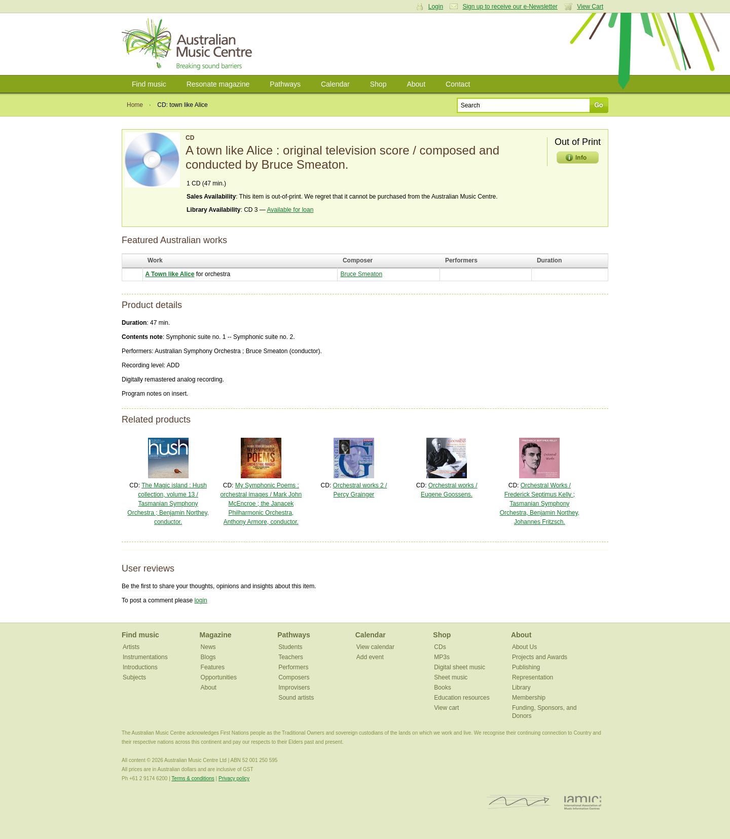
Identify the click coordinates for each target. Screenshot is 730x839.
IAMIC (582, 802)
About (416, 84)
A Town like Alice (170, 274)
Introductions (140, 667)
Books (442, 687)
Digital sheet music (459, 667)
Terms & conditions (192, 778)
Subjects (134, 677)
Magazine (216, 635)
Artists (131, 647)
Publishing (526, 667)
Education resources (461, 697)
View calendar (375, 647)
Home (135, 104)
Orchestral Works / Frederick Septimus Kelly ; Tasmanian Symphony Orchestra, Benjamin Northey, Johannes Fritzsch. (539, 503)
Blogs (208, 657)
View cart (446, 707)
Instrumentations (145, 657)
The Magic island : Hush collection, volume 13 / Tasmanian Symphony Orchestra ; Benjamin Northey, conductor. (168, 503)
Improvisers (294, 687)
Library (521, 687)
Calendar (335, 84)
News (208, 647)
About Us (524, 647)
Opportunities (219, 677)
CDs (440, 647)
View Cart (590, 6)
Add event (370, 657)
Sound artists (296, 697)
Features (213, 667)
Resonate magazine (218, 84)
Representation (532, 677)
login (200, 600)
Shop (378, 84)
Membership (528, 697)
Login (435, 6)
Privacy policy (233, 778)
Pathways (285, 84)
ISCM (519, 802)
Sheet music (450, 677)
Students (290, 647)
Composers (293, 677)
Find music (149, 84)
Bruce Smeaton (361, 274)
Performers (293, 667)
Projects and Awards (539, 657)
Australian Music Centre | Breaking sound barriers (189, 44)
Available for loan (290, 209)
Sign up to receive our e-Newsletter (509, 6)
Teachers (290, 657)
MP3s (442, 657)
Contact (458, 84)
